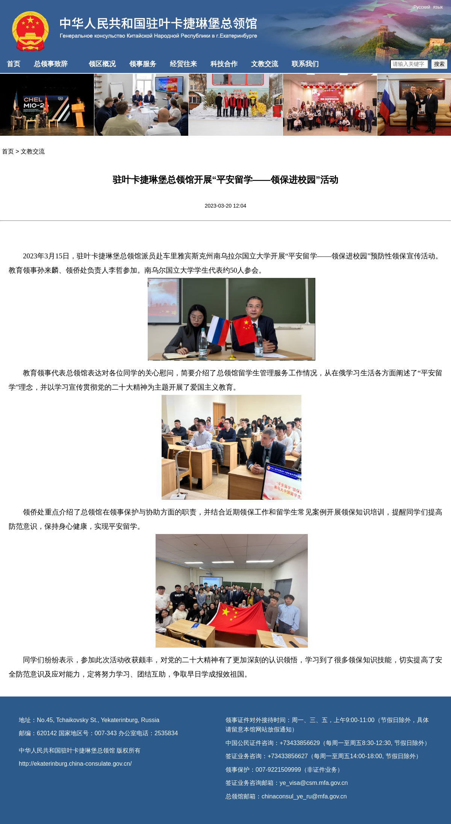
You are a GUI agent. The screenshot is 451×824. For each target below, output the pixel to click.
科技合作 (224, 64)
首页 (13, 64)
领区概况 (102, 64)
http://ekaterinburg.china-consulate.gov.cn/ (75, 763)
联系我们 (305, 64)
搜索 (439, 64)
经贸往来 (183, 64)
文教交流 (264, 64)
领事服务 (142, 64)
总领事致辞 (51, 64)
